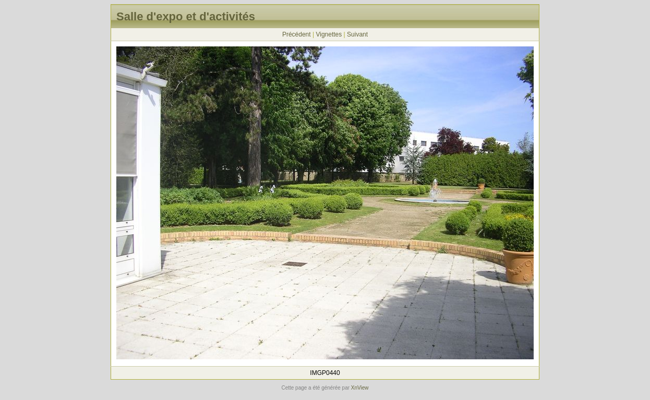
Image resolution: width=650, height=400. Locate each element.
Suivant (357, 34)
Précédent (296, 34)
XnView (360, 388)
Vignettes (329, 34)
